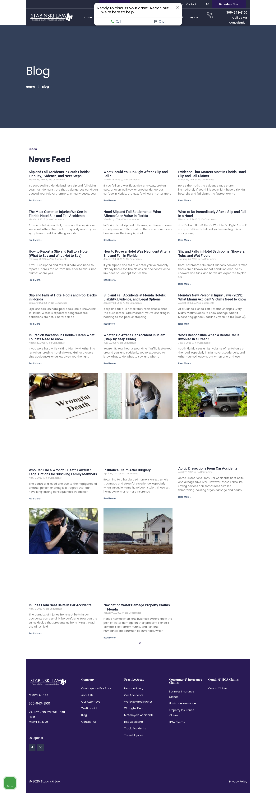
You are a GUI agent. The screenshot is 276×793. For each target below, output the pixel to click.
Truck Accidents (135, 728)
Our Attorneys (90, 702)
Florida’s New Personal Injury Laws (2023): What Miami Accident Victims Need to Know (212, 297)
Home (30, 86)
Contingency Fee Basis (96, 688)
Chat (153, 19)
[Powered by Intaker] (243, 785)
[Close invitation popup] (165, 9)
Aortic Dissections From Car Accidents (207, 468)
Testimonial (89, 708)
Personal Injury (133, 688)
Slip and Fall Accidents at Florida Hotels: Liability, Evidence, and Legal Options (135, 297)
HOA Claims (177, 722)
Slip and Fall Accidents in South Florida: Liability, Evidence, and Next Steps (59, 174)
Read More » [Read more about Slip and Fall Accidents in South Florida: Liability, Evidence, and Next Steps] (35, 200)
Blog (84, 715)
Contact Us (88, 722)
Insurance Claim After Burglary (127, 470)
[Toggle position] (255, 671)
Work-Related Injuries (138, 702)
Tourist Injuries (133, 735)
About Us (87, 695)
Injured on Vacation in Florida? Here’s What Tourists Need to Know (61, 337)
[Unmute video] (208, 671)
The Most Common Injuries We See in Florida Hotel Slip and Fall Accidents (58, 214)
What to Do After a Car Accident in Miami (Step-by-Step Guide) (135, 337)
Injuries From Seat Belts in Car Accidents (60, 605)
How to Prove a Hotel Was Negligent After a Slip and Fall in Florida (137, 253)
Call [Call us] (123, 19)
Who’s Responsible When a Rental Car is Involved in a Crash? (208, 337)
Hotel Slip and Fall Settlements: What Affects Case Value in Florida (132, 214)
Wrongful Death (134, 708)
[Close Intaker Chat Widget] (263, 671)
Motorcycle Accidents (139, 715)
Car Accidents (133, 695)
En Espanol (36, 738)
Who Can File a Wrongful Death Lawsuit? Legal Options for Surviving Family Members (63, 472)
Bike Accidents (134, 722)
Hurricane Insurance (182, 703)
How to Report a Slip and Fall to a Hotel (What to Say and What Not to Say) (59, 253)
